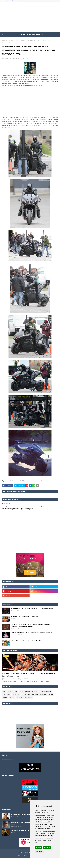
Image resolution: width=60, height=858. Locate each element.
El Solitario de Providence (30, 34)
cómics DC (21, 481)
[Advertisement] (30, 17)
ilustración (35, 694)
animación (43, 694)
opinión (5, 697)
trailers (8, 41)
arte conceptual (25, 694)
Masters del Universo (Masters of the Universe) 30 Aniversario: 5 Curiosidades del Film (29, 674)
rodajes (32, 481)
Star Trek (11, 697)
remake (27, 481)
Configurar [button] (39, 851)
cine (16, 481)
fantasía (27, 691)
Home (20, 852)
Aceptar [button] (38, 847)
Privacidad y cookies (29, 852)
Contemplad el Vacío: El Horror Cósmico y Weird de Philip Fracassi (31, 633)
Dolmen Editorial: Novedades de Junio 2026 (24, 616)
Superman (35, 691)
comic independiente (45, 691)
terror (21, 691)
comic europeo (28, 697)
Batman (15, 691)
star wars (50, 694)
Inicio (3, 41)
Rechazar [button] (47, 847)
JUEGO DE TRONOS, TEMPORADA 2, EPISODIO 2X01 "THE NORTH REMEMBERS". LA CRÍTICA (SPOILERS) (30, 625)
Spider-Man (16, 694)
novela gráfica (7, 694)
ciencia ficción (9, 481)
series (37, 481)
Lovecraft (19, 697)
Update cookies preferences (8, 1)
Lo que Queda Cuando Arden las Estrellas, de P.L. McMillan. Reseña (32, 608)
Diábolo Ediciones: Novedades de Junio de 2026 (25, 641)
